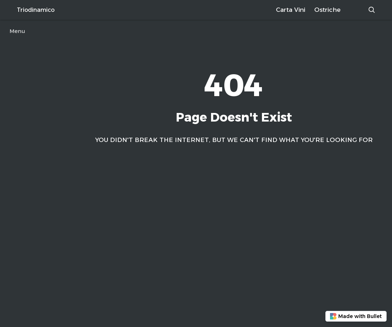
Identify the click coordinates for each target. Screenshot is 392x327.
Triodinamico (35, 9)
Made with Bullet (356, 316)
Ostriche (327, 9)
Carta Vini (290, 9)
